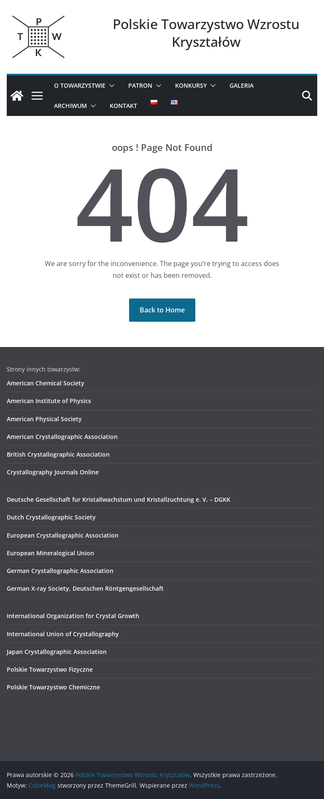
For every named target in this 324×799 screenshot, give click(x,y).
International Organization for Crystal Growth (73, 616)
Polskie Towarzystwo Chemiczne (53, 687)
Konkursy (191, 85)
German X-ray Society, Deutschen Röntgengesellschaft (85, 588)
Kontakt (123, 106)
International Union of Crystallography (63, 634)
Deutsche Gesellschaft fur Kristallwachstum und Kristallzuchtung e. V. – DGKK (118, 499)
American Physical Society (44, 419)
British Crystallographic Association (58, 454)
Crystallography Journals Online (53, 472)
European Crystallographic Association (63, 535)
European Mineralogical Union (50, 553)
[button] (110, 85)
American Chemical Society (45, 383)
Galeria (242, 85)
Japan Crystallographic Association (57, 652)
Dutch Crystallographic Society (51, 517)
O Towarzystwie (79, 85)
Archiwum (70, 106)
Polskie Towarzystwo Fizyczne (50, 669)
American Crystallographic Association (62, 437)
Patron (140, 85)
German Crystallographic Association (60, 571)
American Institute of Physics (49, 401)
